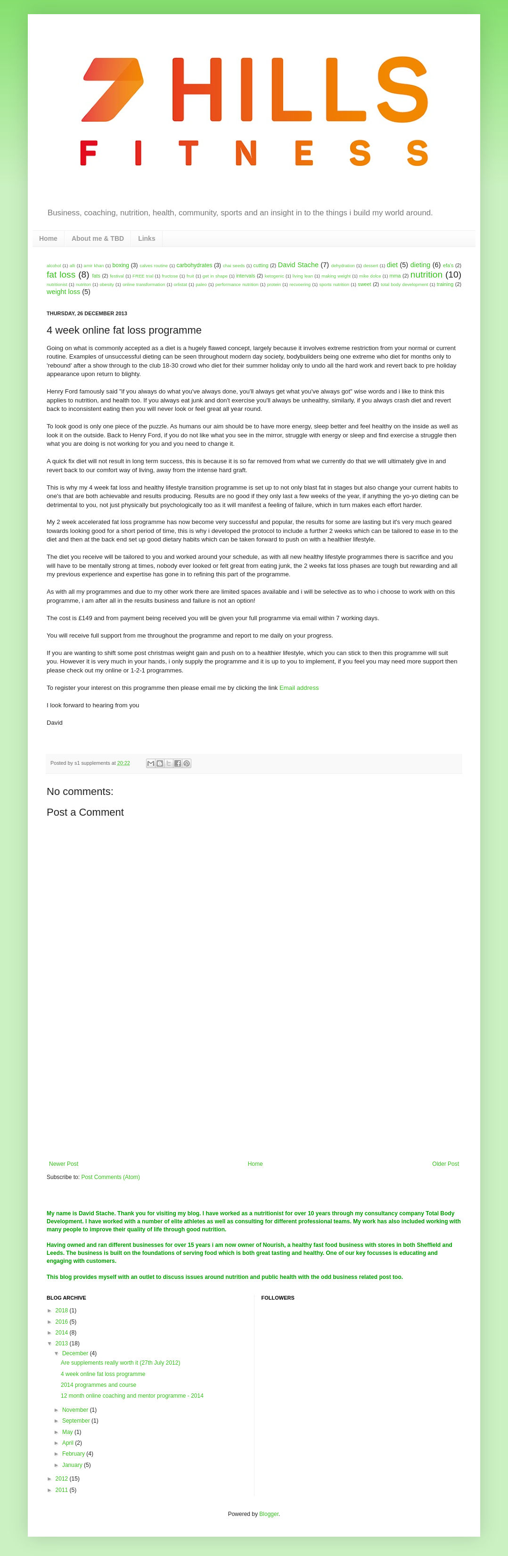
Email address (299, 687)
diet (392, 265)
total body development (404, 284)
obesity (106, 284)
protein (274, 284)
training (445, 284)
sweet (364, 284)
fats (96, 275)
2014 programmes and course (98, 1385)
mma (395, 275)
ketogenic (274, 275)
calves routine (153, 265)
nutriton (83, 284)
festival (117, 275)
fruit (190, 275)
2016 (63, 1322)
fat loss (61, 274)
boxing (121, 265)
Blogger (269, 1514)
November (76, 1410)
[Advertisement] (254, 1090)
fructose (170, 275)
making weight (336, 275)
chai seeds (234, 265)
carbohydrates (194, 265)
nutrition (426, 274)
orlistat (180, 284)
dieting (420, 265)
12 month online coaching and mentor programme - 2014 (132, 1395)
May (68, 1432)
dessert (370, 265)
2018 (63, 1310)
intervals (245, 275)
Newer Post (63, 1164)
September (76, 1420)
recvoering (300, 284)
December (76, 1353)
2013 (63, 1343)
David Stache (298, 265)
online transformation (144, 284)
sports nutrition (334, 284)
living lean (303, 275)
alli (72, 265)
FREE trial (142, 275)
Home (48, 238)
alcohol (54, 265)
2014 (63, 1332)
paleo (201, 284)
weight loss (63, 291)
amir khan (94, 265)
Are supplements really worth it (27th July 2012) (120, 1362)
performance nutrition (236, 284)
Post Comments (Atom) (110, 1177)
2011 (63, 1490)
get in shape (215, 275)
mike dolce (370, 275)
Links (147, 238)
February (74, 1453)
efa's (448, 265)
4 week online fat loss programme (103, 1374)
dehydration (343, 265)
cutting (261, 265)
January (73, 1465)
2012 (63, 1478)
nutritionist (57, 284)
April (68, 1443)
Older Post (445, 1164)
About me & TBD (98, 238)
